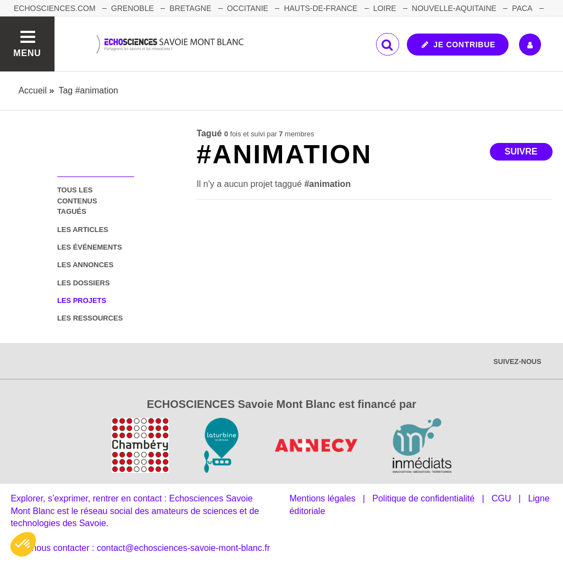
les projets (81, 300)
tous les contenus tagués (77, 201)
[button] (23, 544)
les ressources (90, 318)
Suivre (521, 151)
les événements (89, 247)
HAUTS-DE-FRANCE (320, 8)
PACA (522, 8)
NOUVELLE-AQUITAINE (454, 8)
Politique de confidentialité (423, 498)
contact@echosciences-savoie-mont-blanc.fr (183, 548)
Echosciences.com (55, 8)
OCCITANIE (247, 8)
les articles (82, 229)
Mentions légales (322, 498)
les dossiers (83, 283)
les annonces (85, 265)
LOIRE (384, 8)
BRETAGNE (190, 8)
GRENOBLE (132, 8)
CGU (501, 498)
